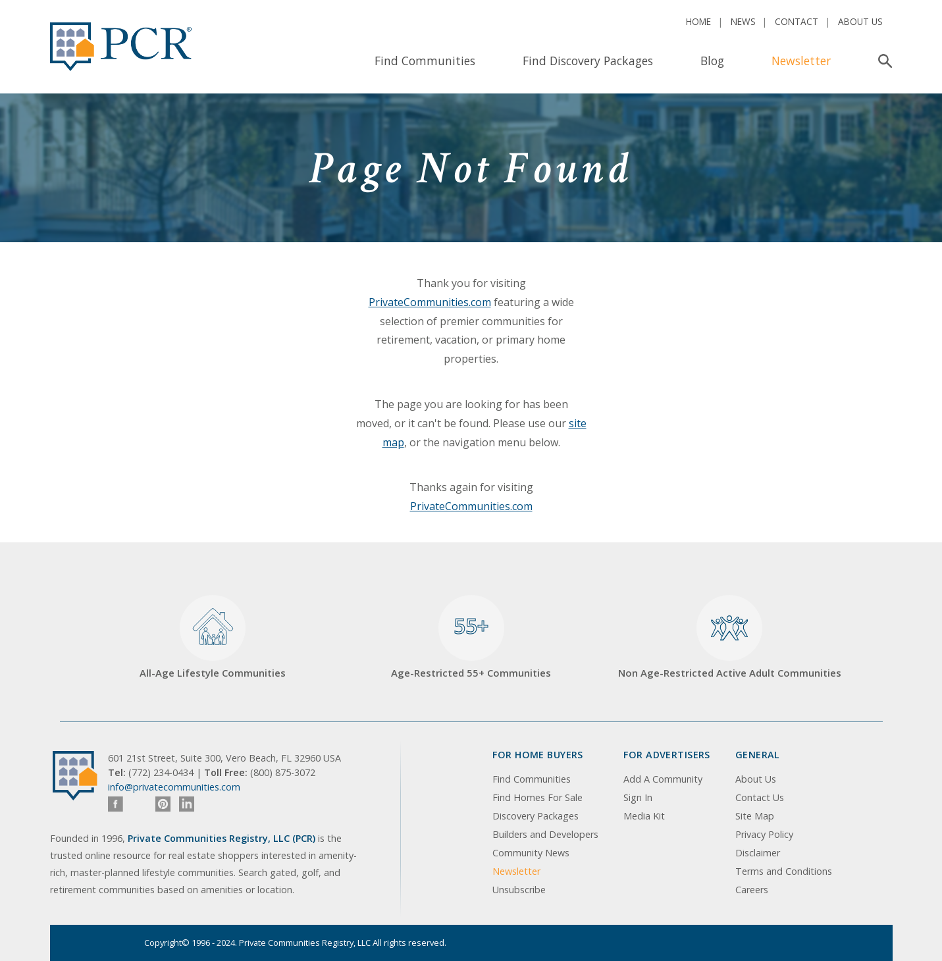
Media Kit (644, 816)
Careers (751, 889)
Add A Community (662, 779)
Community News (530, 852)
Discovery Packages (535, 816)
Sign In (637, 797)
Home (698, 21)
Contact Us (759, 797)
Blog (712, 60)
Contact (796, 21)
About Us (860, 21)
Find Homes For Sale (537, 797)
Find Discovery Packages (588, 60)
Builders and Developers (545, 834)
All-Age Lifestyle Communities (213, 637)
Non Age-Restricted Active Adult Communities (729, 637)
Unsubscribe (519, 889)
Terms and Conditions (783, 871)
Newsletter (801, 60)
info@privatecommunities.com (174, 787)
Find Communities (425, 60)
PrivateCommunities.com (430, 302)
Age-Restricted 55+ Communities (471, 637)
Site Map (754, 816)
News (743, 21)
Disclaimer (757, 852)
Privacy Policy (764, 834)
